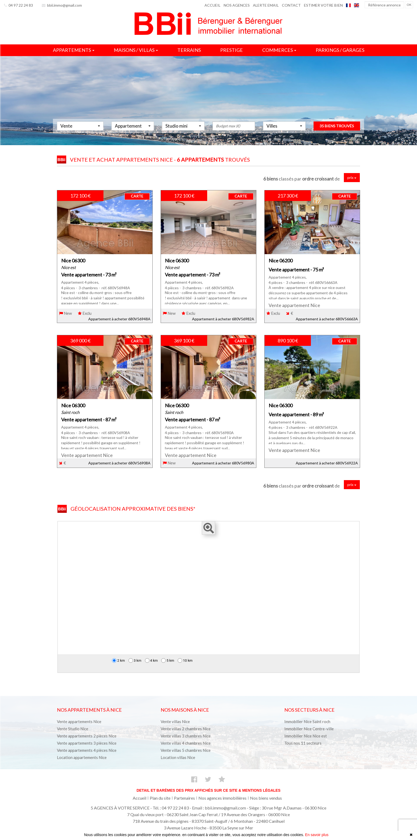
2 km (118, 660)
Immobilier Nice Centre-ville (309, 728)
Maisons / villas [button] (136, 50)
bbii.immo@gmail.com (62, 5)
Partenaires (184, 797)
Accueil (212, 5)
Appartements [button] (73, 50)
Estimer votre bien (323, 5)
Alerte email (266, 5)
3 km (134, 660)
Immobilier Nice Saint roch (307, 721)
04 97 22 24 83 (18, 5)
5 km (167, 660)
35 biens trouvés (337, 132)
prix (351, 177)
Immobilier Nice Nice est (305, 735)
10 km (185, 660)
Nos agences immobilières (222, 797)
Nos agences (237, 5)
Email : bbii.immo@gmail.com (219, 807)
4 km (151, 660)
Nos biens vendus (266, 797)
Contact (291, 5)
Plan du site (160, 797)
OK (409, 5)
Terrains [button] (189, 50)
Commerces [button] (279, 50)
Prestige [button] (231, 50)
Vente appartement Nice (294, 305)
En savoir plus (316, 835)
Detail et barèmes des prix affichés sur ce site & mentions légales (208, 790)
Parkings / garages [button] (340, 50)
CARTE (137, 196)
